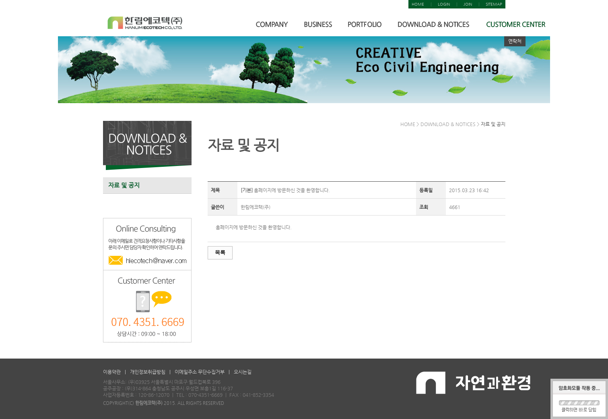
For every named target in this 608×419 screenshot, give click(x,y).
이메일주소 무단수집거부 (200, 372)
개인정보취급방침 (147, 372)
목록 (220, 252)
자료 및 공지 (124, 185)
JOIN (468, 4)
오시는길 (242, 372)
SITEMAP (494, 4)
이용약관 (112, 372)
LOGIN (444, 4)
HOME (418, 4)
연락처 (514, 41)
